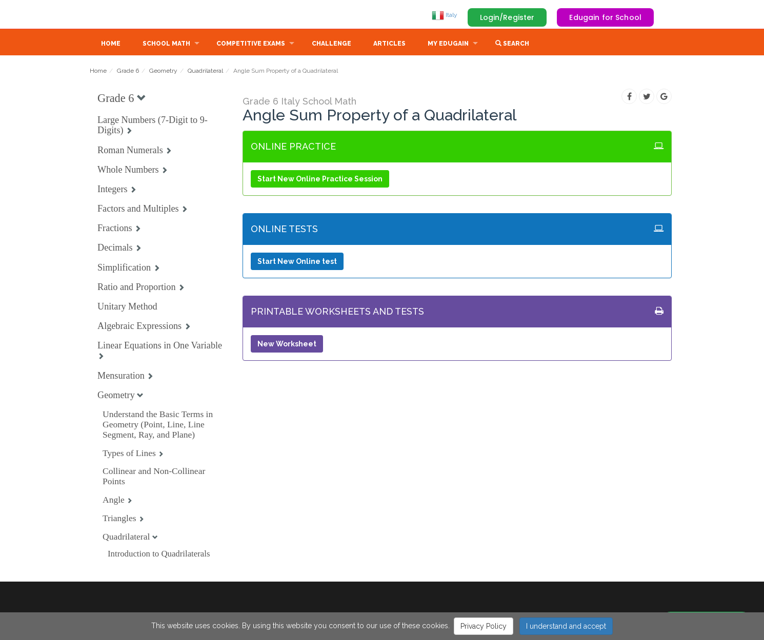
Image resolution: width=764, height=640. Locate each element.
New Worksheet (286, 345)
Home (110, 44)
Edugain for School (605, 17)
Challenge (331, 44)
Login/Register (507, 17)
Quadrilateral (205, 71)
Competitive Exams (250, 44)
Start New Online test (297, 262)
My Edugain (448, 44)
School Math (166, 44)
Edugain (128, 15)
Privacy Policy (483, 626)
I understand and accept (566, 626)
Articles (389, 44)
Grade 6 (128, 71)
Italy (444, 14)
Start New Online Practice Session (320, 180)
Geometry (163, 71)
